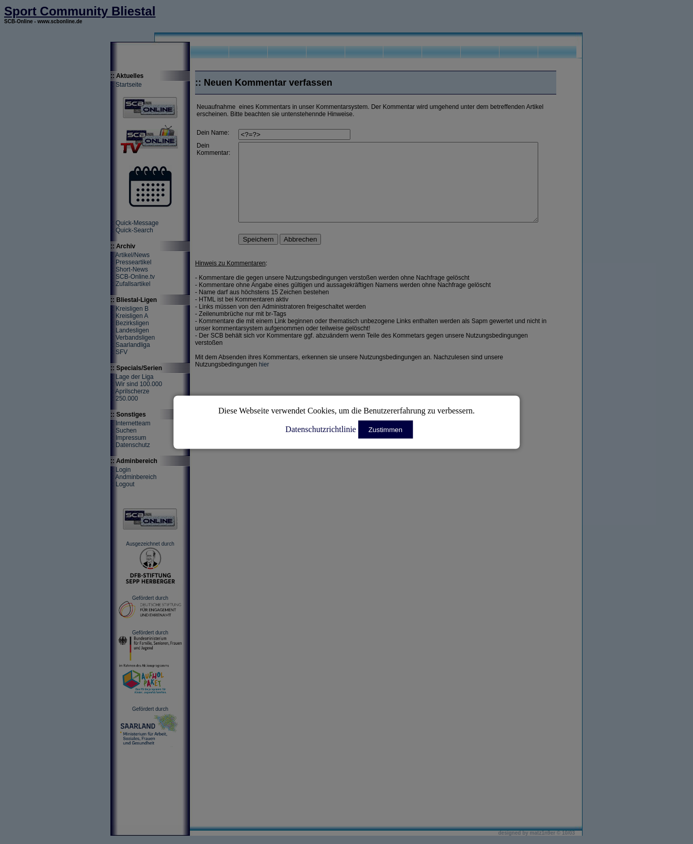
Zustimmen (385, 429)
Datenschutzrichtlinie (320, 428)
